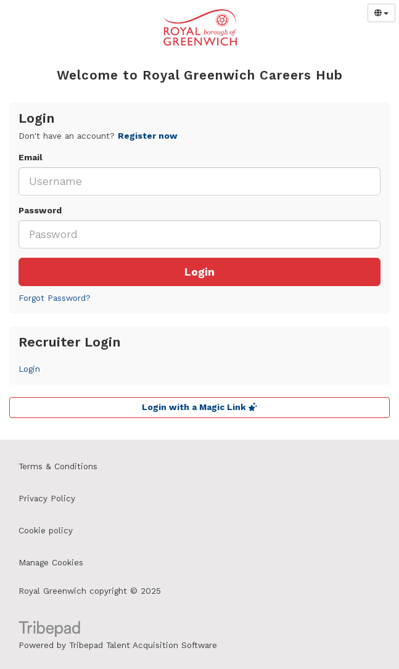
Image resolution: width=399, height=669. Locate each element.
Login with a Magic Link (199, 407)
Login (199, 272)
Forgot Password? (55, 298)
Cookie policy (46, 530)
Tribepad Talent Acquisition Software (143, 645)
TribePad (49, 630)
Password (40, 210)
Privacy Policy (47, 498)
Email (31, 157)
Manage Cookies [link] (51, 562)
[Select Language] (381, 13)
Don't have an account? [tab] (98, 136)
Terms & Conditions (58, 466)
